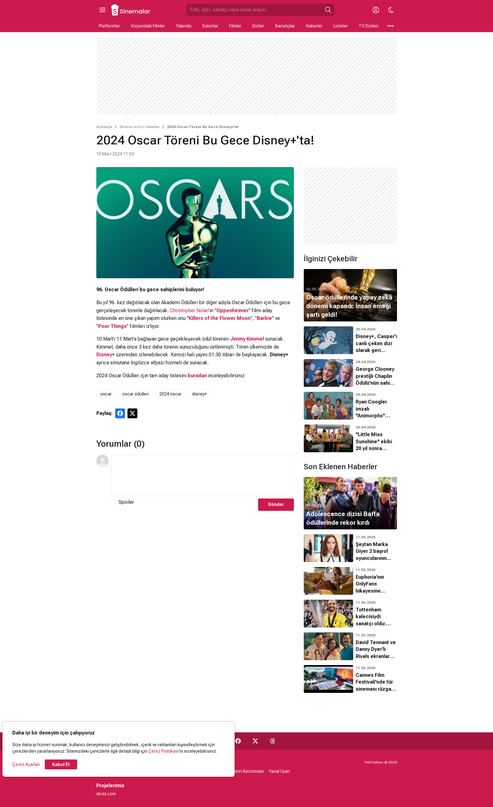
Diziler (258, 25)
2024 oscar (170, 393)
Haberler (314, 25)
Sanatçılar (285, 25)
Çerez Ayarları (26, 764)
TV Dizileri (368, 25)
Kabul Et (61, 764)
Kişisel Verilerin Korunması (238, 771)
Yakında (183, 25)
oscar (106, 393)
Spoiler (126, 502)
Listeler (340, 25)
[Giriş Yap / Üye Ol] (376, 10)
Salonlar (210, 25)
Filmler (235, 25)
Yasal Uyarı (279, 771)
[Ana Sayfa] (131, 10)
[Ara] (328, 10)
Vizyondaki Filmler (148, 25)
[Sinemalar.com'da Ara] (254, 10)
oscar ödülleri (135, 393)
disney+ (199, 393)
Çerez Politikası (163, 751)
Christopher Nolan (189, 310)
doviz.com (106, 793)
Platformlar (109, 25)
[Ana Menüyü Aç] (102, 10)
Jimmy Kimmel (247, 339)
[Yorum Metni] (202, 475)
